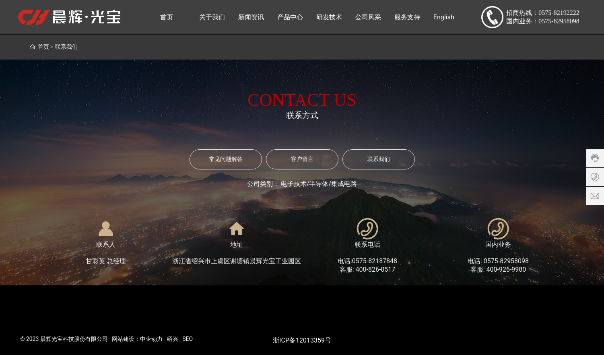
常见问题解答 (226, 159)
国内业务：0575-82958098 (542, 21)
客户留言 (302, 159)
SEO (187, 339)
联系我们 (378, 159)
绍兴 (172, 339)
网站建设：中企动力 (137, 339)
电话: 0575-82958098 (498, 261)
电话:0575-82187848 (367, 261)
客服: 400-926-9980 (498, 269)
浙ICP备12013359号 (302, 340)
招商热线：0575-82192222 (542, 12)
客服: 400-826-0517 (368, 269)
